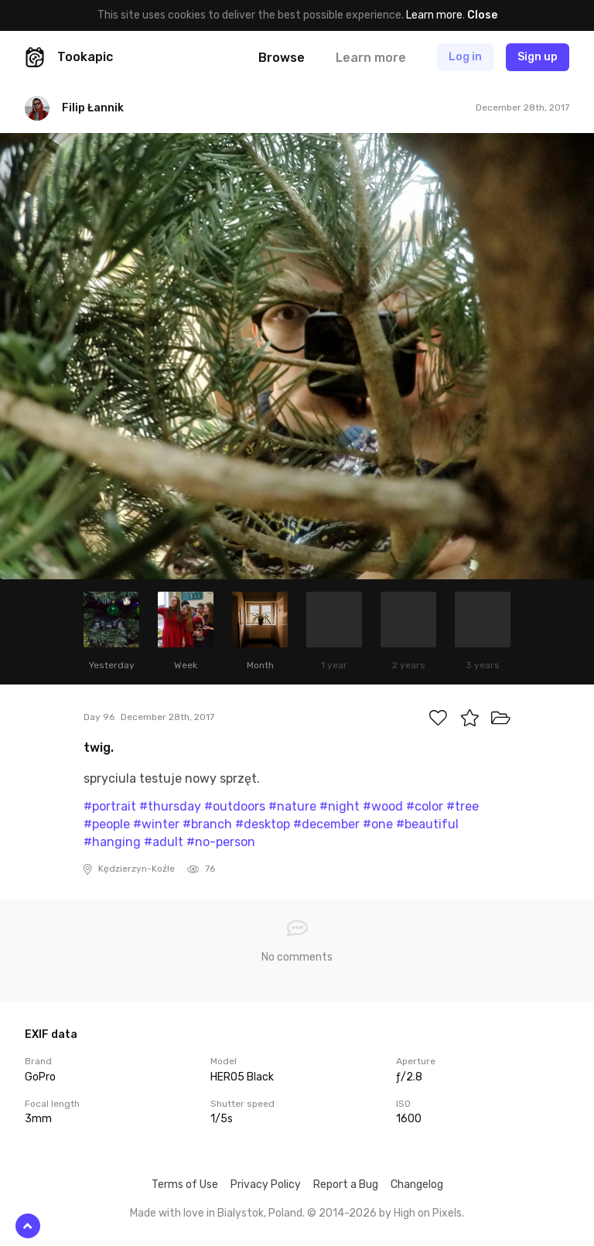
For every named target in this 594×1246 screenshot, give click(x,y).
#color (424, 806)
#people (107, 824)
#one (378, 824)
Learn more (434, 15)
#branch (207, 824)
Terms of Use (185, 1184)
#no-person (220, 842)
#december (326, 824)
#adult (163, 842)
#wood (383, 806)
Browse (281, 57)
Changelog (417, 1184)
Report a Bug (345, 1184)
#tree (462, 806)
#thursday (170, 806)
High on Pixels (428, 1213)
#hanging (112, 842)
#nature (292, 806)
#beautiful (427, 824)
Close (482, 15)
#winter (156, 824)
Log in (465, 56)
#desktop (262, 824)
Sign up (537, 56)
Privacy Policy (265, 1184)
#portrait (110, 806)
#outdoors (234, 806)
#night (339, 806)
